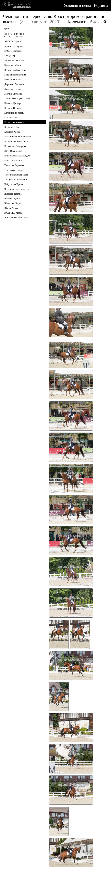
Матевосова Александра (16, 141)
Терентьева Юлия (13, 170)
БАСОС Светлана (13, 51)
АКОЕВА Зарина (12, 41)
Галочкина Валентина (15, 74)
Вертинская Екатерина (15, 70)
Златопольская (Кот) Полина (18, 98)
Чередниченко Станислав (16, 189)
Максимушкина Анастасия (17, 136)
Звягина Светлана (13, 94)
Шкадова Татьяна (13, 194)
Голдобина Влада (12, 79)
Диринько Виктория (14, 84)
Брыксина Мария (12, 65)
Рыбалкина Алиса (13, 160)
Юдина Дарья (11, 208)
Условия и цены (77, 5)
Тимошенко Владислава (16, 174)
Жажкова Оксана (12, 89)
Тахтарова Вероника (14, 165)
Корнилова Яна (11, 127)
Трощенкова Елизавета (15, 179)
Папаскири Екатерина (15, 146)
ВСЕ (6, 29)
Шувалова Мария (12, 203)
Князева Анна (11, 117)
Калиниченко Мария (14, 113)
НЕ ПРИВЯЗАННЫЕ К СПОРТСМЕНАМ (15, 35)
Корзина (101, 5)
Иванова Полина (12, 108)
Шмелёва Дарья (12, 198)
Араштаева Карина (13, 46)
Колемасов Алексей (14, 122)
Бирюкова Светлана (14, 60)
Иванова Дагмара (12, 103)
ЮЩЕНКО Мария (13, 213)
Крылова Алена (12, 132)
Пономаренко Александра (17, 155)
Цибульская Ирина (13, 184)
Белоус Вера (10, 55)
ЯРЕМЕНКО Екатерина (16, 217)
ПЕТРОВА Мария (13, 151)
